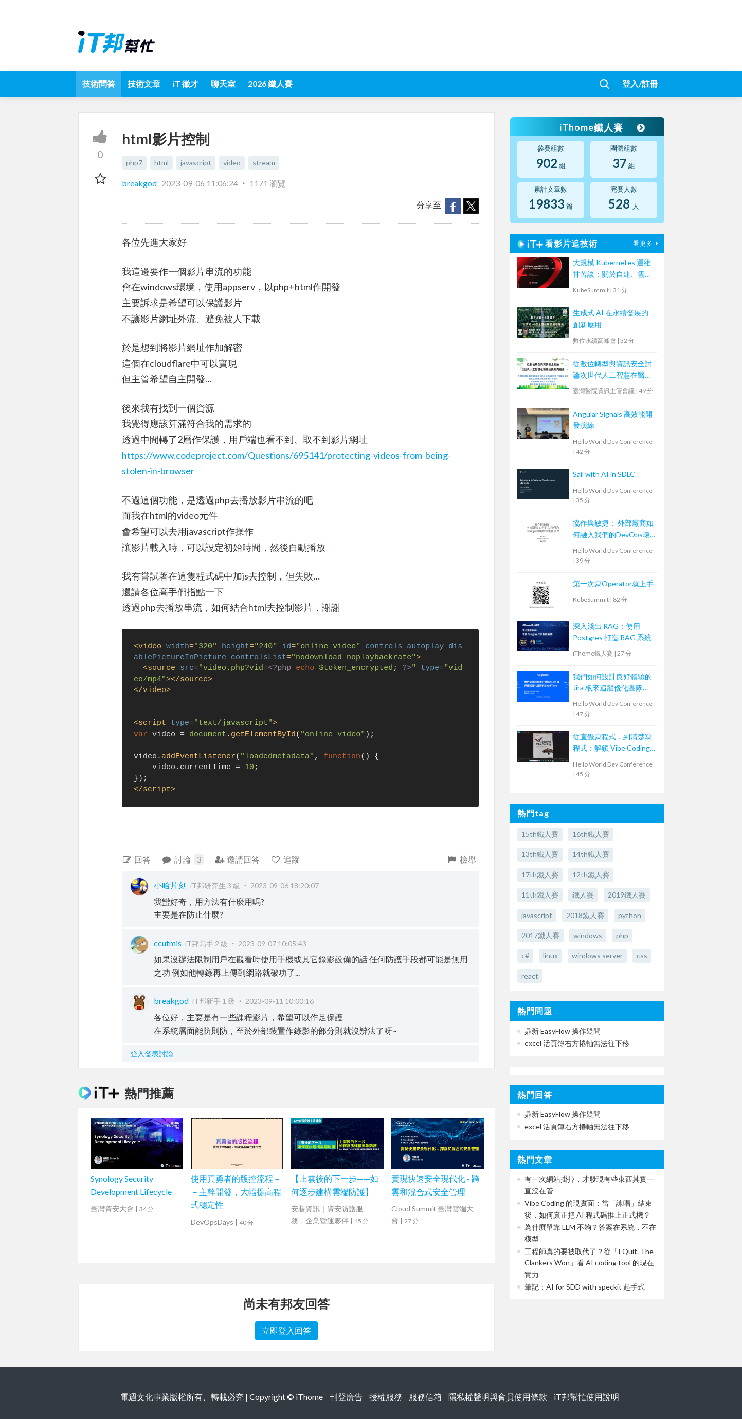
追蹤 (285, 859)
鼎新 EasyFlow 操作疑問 (562, 1030)
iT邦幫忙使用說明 (586, 1397)
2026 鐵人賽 (270, 83)
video (232, 162)
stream (263, 162)
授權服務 (385, 1397)
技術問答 (98, 83)
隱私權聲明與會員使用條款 (497, 1397)
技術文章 (144, 83)
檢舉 (461, 859)
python (629, 915)
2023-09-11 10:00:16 (279, 1001)
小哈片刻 (170, 885)
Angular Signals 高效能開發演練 (613, 419)
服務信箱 (425, 1397)
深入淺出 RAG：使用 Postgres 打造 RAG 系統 (612, 632)
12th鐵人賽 (590, 874)
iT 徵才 (185, 83)
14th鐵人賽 (590, 854)
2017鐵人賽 (540, 935)
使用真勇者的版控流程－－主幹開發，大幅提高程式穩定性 (236, 1191)
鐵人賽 (583, 894)
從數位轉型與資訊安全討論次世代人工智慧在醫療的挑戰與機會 (612, 370)
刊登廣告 (346, 1397)
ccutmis (168, 943)
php (622, 935)
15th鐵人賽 (539, 834)
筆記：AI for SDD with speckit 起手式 (584, 1286)
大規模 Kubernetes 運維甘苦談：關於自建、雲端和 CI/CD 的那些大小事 (612, 269)
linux (550, 955)
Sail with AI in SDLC (604, 474)
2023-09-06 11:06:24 (199, 183)
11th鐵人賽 (539, 894)
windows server (597, 955)
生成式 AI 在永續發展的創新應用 (610, 318)
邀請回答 (237, 859)
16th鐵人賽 (590, 834)
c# (525, 955)
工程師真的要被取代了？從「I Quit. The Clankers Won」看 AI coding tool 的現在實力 (589, 1263)
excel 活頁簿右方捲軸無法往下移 (576, 1043)
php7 (134, 162)
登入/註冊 (640, 83)
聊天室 (223, 83)
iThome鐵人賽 (601, 127)
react (529, 976)
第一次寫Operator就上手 (613, 583)
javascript (195, 162)
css (642, 955)
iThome (309, 1397)
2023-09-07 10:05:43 (272, 943)
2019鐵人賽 (627, 894)
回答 (136, 859)
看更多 (647, 243)
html (161, 162)
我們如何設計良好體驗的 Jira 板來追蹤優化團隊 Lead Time (612, 683)
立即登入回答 (286, 1330)
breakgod (140, 183)
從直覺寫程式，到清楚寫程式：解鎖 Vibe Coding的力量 (612, 743)
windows (587, 935)
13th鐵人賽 (539, 854)
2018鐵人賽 (585, 915)
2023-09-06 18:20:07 (284, 885)
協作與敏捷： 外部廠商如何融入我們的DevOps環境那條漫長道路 (613, 529)
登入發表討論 (151, 1053)
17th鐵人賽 (539, 874)
